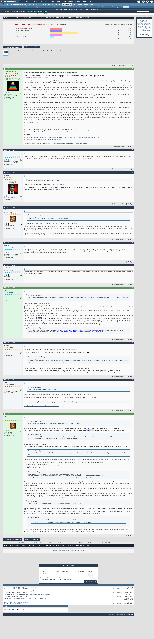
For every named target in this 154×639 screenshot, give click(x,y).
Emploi (70, 1)
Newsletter (61, 1)
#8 (132, 342)
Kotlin (80, 7)
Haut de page (129, 614)
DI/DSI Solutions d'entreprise (18, 4)
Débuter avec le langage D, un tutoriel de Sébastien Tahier (43, 139)
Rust (109, 7)
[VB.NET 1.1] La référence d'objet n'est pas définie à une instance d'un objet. (26, 599)
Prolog (80, 9)
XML (121, 7)
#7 (132, 287)
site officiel (35, 352)
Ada (57, 9)
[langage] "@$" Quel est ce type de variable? (16, 602)
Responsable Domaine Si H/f (50, 570)
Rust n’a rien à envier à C (55, 184)
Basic (60, 9)
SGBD (74, 4)
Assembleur (57, 7)
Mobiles (86, 4)
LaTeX (75, 9)
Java (49, 4)
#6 (132, 265)
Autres (126, 7)
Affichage (129, 65)
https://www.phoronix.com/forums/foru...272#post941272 (41, 406)
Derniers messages (6, 13)
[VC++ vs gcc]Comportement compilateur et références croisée (22, 587)
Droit (84, 1)
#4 (132, 207)
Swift (113, 7)
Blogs (47, 1)
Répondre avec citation (118, 146)
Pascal (94, 7)
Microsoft (43, 4)
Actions (14, 13)
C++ (66, 7)
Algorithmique (40, 7)
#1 (132, 68)
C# (70, 7)
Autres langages (16, 18)
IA (33, 4)
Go (76, 7)
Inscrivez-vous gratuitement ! (37, 11)
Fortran (71, 9)
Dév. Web (54, 4)
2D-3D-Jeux (49, 7)
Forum (8, 18)
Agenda (36, 13)
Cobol (65, 9)
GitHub (36, 123)
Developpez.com (121, 614)
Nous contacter (112, 614)
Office (80, 4)
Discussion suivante (76, 551)
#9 (132, 379)
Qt (117, 7)
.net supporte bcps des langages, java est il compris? (19, 591)
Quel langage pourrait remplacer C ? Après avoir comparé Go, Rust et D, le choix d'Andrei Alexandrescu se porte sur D (62, 138)
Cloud (29, 4)
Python (104, 7)
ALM (37, 4)
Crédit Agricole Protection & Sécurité (58, 572)
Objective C (87, 7)
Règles (46, 13)
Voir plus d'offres (90, 582)
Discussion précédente (61, 551)
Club (89, 1)
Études (77, 1)
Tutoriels (34, 1)
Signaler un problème (31, 47)
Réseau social (23, 13)
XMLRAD (95, 9)
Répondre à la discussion (12, 47)
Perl (99, 7)
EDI (60, 4)
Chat (53, 1)
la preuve (39, 317)
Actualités (22, 543)
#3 (132, 172)
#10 (132, 413)
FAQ (41, 1)
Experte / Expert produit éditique (51, 578)
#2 (132, 150)
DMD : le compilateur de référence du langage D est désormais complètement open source (42, 51)
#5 (132, 242)
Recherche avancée (148, 13)
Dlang (31, 123)
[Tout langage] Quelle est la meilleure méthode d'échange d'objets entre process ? (27, 595)
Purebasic (86, 9)
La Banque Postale (50, 580)
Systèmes (92, 4)
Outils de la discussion (118, 65)
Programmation (67, 4)
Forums (26, 1)
